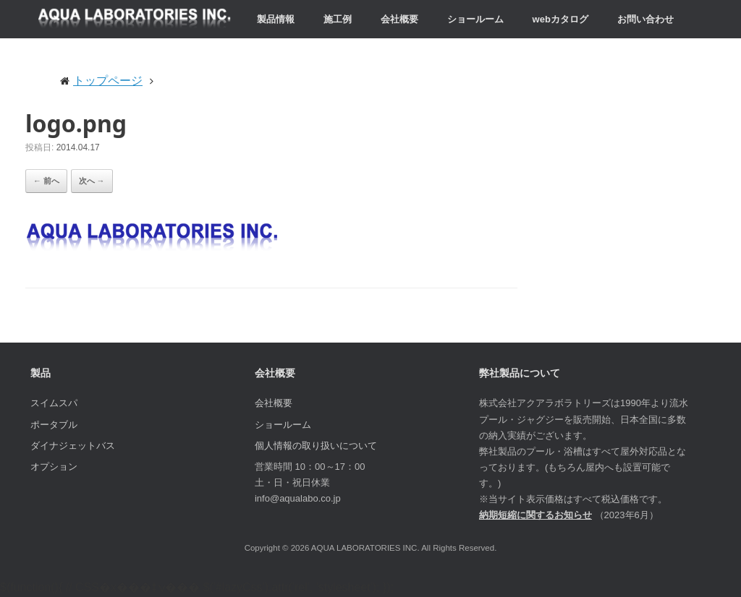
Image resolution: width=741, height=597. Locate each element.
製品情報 (276, 19)
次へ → (92, 180)
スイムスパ (53, 403)
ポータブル (53, 424)
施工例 (337, 19)
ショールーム (475, 19)
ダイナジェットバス (72, 445)
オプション (53, 466)
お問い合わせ (645, 19)
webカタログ (560, 19)
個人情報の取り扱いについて (316, 445)
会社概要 (399, 19)
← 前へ (46, 180)
